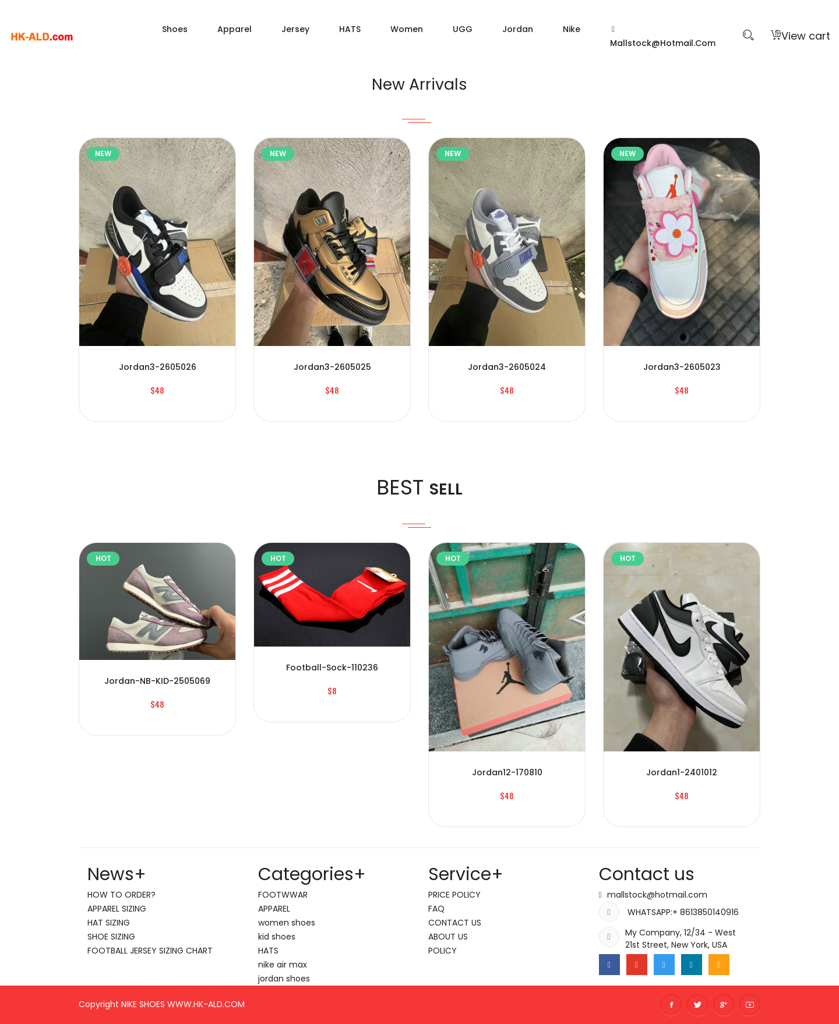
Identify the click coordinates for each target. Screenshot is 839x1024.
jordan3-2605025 (332, 367)
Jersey (295, 29)
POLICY (442, 950)
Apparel (234, 29)
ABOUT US (448, 936)
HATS (350, 29)
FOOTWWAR (283, 895)
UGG (463, 29)
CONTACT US (454, 922)
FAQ (436, 908)
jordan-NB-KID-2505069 (157, 681)
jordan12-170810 (507, 772)
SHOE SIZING (111, 936)
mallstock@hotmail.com (662, 37)
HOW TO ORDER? (121, 895)
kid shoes (276, 936)
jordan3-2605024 (507, 367)
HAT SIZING (108, 922)
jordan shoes (284, 978)
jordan (517, 29)
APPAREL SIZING (116, 908)
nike (571, 29)
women (406, 29)
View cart (800, 36)
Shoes (175, 29)
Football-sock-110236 (332, 667)
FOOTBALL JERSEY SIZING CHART (150, 950)
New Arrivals (419, 82)
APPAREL (274, 908)
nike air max (282, 964)
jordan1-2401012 (681, 772)
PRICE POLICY (454, 895)
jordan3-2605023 (682, 367)
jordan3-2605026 (157, 367)
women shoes (286, 922)
